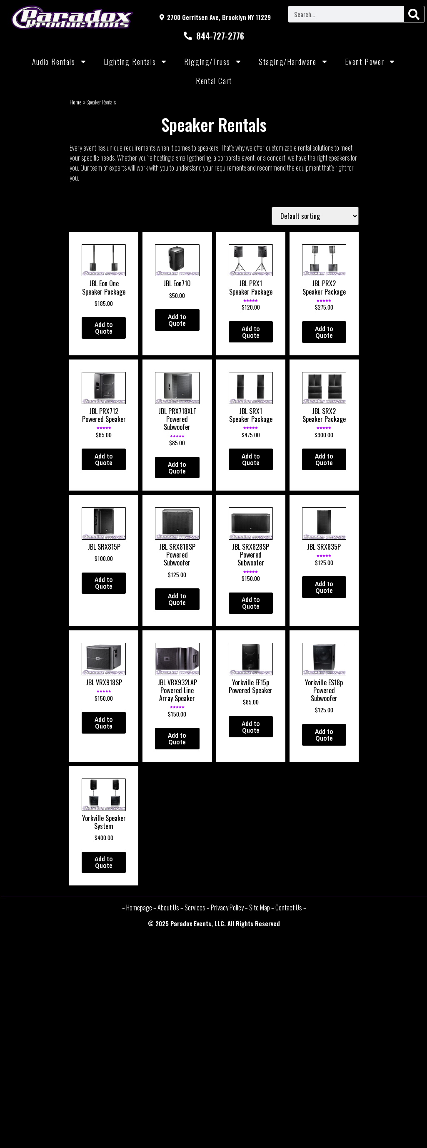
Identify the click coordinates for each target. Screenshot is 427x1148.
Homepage (139, 907)
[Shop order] (315, 216)
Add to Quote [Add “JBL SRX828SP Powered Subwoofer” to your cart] (251, 603)
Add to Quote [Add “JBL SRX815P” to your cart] (104, 583)
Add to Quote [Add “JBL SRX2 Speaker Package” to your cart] (324, 459)
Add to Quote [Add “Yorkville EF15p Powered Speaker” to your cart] (251, 727)
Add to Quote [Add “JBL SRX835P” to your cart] (324, 587)
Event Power (370, 61)
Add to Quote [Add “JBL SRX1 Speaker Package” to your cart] (251, 459)
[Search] (414, 14)
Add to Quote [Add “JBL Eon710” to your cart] (177, 320)
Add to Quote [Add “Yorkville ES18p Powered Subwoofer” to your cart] (324, 735)
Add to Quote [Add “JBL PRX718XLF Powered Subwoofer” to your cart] (177, 468)
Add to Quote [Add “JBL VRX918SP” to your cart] (104, 723)
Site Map (259, 907)
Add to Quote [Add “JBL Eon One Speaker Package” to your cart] (104, 328)
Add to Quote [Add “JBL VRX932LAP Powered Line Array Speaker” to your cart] (177, 738)
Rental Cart (214, 80)
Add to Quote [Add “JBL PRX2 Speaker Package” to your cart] (324, 332)
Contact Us (288, 907)
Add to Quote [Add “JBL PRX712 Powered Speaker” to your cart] (104, 459)
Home (76, 102)
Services (195, 907)
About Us (168, 907)
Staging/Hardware (293, 61)
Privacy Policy (227, 907)
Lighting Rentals (136, 61)
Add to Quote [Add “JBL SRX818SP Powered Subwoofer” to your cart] (177, 599)
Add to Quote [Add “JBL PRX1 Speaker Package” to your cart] (251, 332)
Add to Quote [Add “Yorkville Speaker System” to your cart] (104, 862)
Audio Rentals (59, 61)
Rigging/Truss (213, 61)
